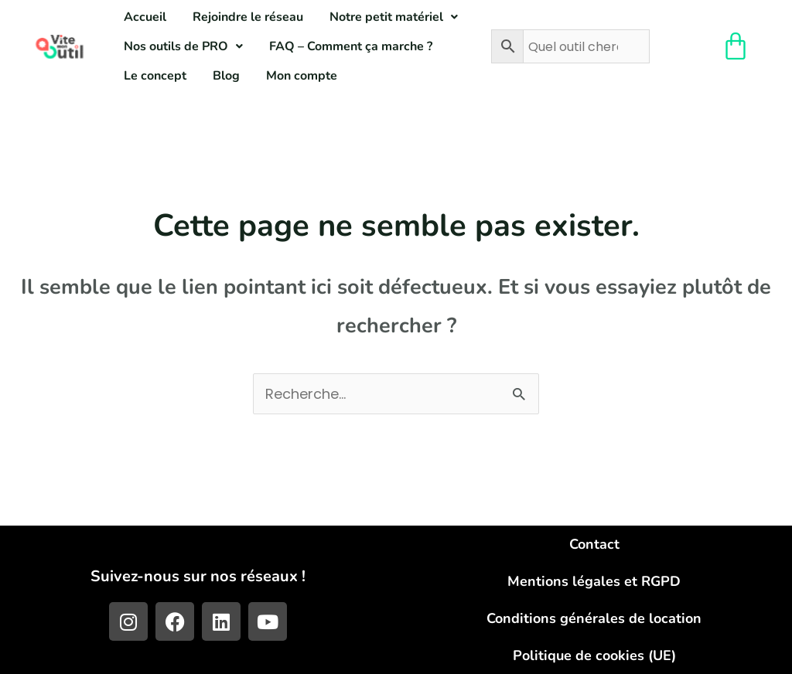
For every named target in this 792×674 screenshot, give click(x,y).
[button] (394, 17)
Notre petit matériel (393, 17)
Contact (594, 544)
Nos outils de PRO (183, 46)
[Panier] (735, 46)
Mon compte (301, 75)
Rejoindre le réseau (248, 17)
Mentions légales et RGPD (594, 581)
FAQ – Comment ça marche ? (350, 46)
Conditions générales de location (594, 618)
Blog (226, 75)
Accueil (145, 17)
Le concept (155, 75)
